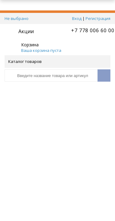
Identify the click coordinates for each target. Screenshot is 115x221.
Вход (77, 18)
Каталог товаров (57, 61)
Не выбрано (17, 18)
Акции (26, 31)
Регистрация (98, 18)
